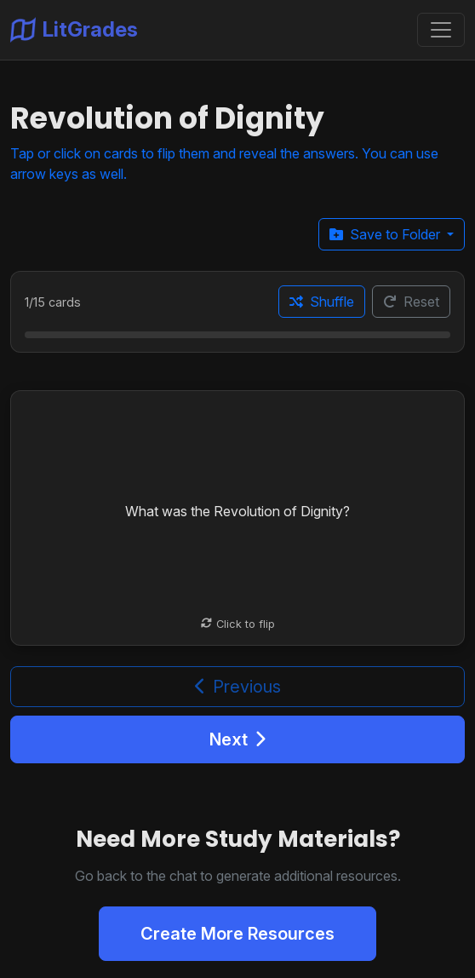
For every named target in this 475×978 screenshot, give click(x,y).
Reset (411, 301)
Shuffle (321, 301)
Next (237, 739)
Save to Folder (386, 234)
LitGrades (74, 30)
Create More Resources (237, 933)
